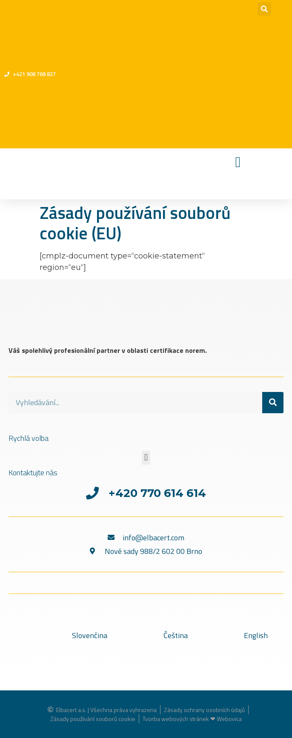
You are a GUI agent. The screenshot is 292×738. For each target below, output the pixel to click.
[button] (264, 9)
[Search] (272, 402)
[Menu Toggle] (238, 162)
